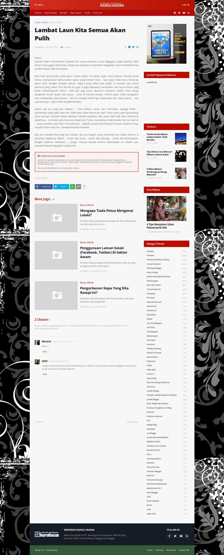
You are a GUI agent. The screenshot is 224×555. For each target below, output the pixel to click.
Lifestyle (166, 251)
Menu (40, 4)
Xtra (166, 420)
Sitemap (160, 550)
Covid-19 (166, 374)
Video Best (166, 369)
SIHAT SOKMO (166, 501)
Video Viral (166, 513)
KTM (166, 496)
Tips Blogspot (166, 331)
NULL (166, 454)
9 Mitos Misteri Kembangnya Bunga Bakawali (157, 172)
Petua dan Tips (166, 467)
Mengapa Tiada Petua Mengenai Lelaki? (106, 212)
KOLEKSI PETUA (166, 450)
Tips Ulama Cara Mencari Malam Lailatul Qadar (159, 153)
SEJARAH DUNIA (166, 441)
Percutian (166, 297)
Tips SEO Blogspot (166, 323)
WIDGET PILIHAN (166, 352)
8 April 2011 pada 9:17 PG (58, 361)
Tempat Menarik (166, 289)
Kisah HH (166, 475)
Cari (184, 4)
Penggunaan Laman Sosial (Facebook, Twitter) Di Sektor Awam (103, 252)
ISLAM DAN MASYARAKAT (166, 437)
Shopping (166, 293)
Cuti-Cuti (97, 12)
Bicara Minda (56, 22)
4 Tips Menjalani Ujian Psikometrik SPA (160, 226)
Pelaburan (166, 361)
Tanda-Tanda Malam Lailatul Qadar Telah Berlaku (157, 137)
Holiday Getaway (166, 348)
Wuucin (46, 341)
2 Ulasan (67, 47)
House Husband (166, 264)
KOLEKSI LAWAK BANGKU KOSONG (166, 395)
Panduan (166, 255)
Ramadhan (166, 314)
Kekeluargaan (166, 281)
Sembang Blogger (166, 268)
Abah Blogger (166, 492)
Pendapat (166, 429)
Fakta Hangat (166, 272)
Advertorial (166, 306)
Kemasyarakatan (166, 458)
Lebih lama (132, 422)
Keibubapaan (166, 336)
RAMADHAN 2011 (166, 488)
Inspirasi (166, 412)
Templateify (51, 550)
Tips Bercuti (166, 310)
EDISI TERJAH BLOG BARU (166, 403)
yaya (45, 360)
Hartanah (166, 344)
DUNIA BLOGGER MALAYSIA (166, 276)
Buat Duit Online (166, 285)
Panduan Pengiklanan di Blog (166, 408)
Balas (45, 351)
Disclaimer (52, 168)
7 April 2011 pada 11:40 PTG (63, 342)
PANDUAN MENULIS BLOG (166, 259)
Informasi (166, 386)
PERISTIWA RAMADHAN (166, 484)
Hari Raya (166, 327)
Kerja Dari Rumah (166, 302)
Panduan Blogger (166, 471)
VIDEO (166, 365)
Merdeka (166, 462)
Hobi (87, 12)
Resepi (63, 12)
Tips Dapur (76, 12)
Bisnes (166, 505)
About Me (171, 550)
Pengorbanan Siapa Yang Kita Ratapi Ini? (104, 290)
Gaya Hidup (50, 12)
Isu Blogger (166, 433)
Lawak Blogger (166, 399)
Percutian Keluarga (166, 479)
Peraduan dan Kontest (166, 446)
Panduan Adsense (166, 416)
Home (38, 12)
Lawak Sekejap (166, 391)
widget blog (166, 424)
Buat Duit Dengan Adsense (166, 382)
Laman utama (41, 22)
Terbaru (40, 422)
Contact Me (184, 550)
